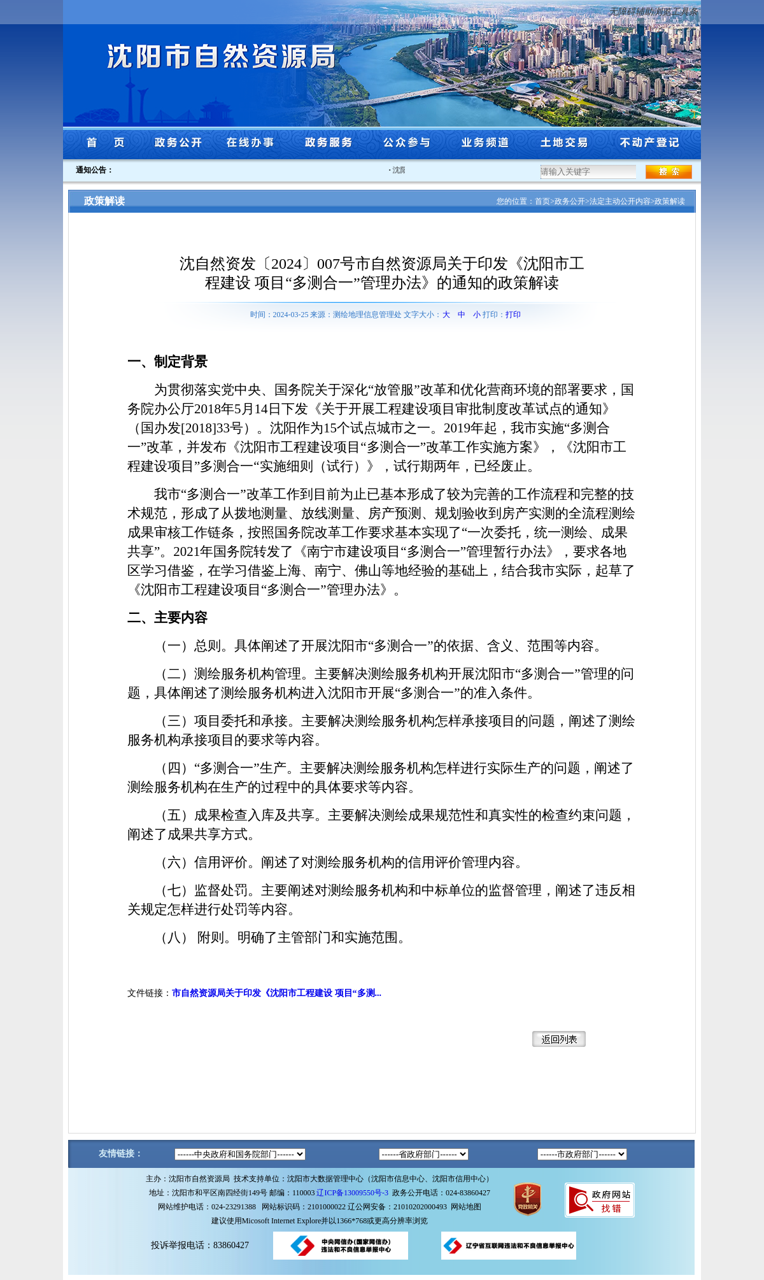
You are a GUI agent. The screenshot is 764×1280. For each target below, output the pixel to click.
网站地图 (466, 1206)
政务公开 (570, 201)
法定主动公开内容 (620, 201)
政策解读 (669, 201)
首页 (542, 201)
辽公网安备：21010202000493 (399, 1206)
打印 (513, 314)
